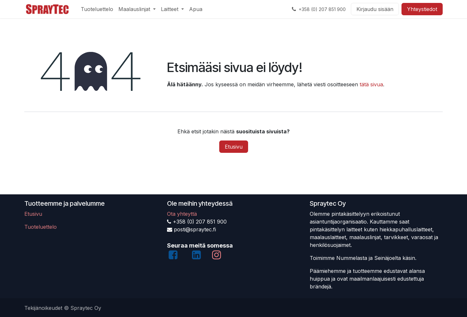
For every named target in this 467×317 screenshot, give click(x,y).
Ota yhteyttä (182, 214)
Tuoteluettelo (40, 227)
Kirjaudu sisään (374, 9)
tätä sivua (371, 84)
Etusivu (234, 146)
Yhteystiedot (422, 9)
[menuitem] (97, 9)
